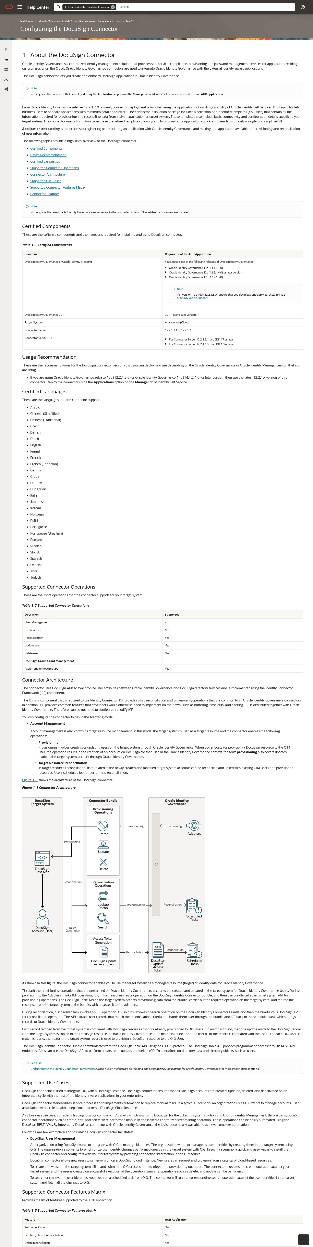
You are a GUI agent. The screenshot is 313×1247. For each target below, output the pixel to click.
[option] (284, 56)
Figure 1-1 (111, 880)
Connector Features (126, 229)
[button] (20, 6)
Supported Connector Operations (136, 203)
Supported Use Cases (127, 216)
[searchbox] (205, 7)
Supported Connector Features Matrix (139, 222)
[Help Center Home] (37, 7)
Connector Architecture (129, 209)
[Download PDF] (6, 79)
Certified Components (128, 183)
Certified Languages (126, 196)
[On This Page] (307, 49)
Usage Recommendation (130, 190)
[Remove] (113, 7)
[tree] (53, 98)
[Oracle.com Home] (9, 7)
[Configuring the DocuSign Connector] (6, 69)
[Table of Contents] (6, 49)
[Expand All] (6, 59)
